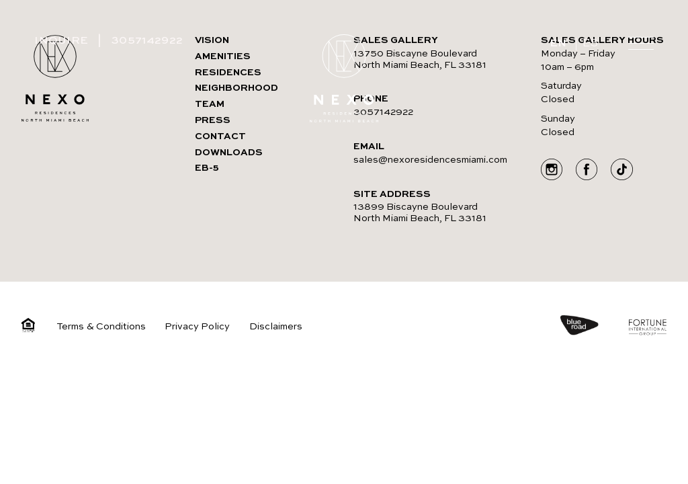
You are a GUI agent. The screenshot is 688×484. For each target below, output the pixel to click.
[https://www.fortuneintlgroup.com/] (647, 329)
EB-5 (207, 168)
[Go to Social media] (551, 171)
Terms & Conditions (101, 326)
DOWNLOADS (229, 152)
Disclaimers (275, 326)
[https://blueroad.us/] (593, 327)
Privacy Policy (197, 326)
